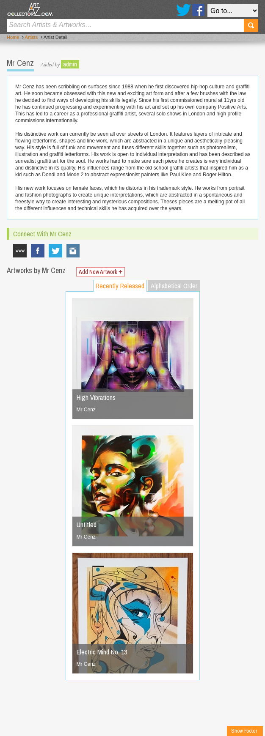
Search (251, 25)
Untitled (87, 524)
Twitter (183, 10)
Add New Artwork (100, 272)
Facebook (198, 10)
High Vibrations (96, 397)
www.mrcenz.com (20, 250)
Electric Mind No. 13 (102, 652)
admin (70, 64)
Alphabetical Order (174, 285)
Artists (31, 37)
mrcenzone (73, 250)
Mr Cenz (86, 410)
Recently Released (120, 285)
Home (13, 37)
